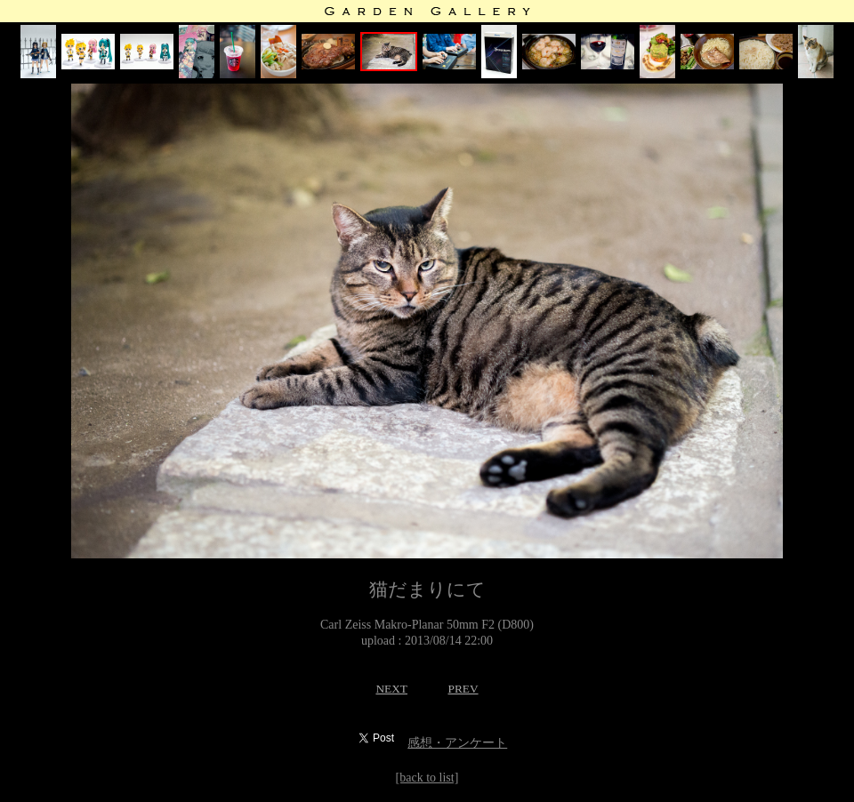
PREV (462, 688)
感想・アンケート (457, 743)
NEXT (391, 688)
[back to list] (427, 777)
